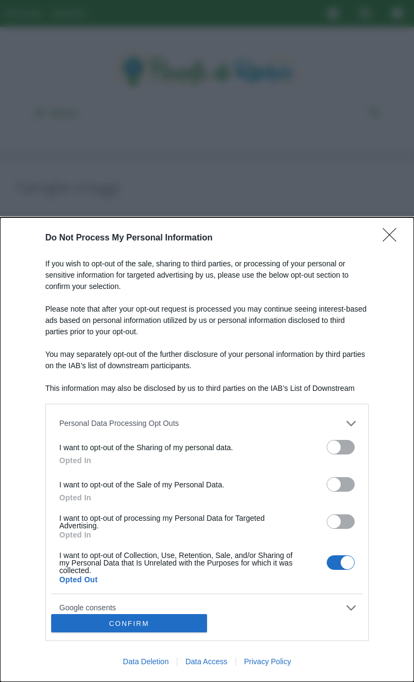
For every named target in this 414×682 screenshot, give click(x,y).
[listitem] (207, 423)
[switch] (341, 447)
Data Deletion (146, 661)
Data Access (206, 661)
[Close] (393, 238)
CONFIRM (129, 623)
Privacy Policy (267, 661)
